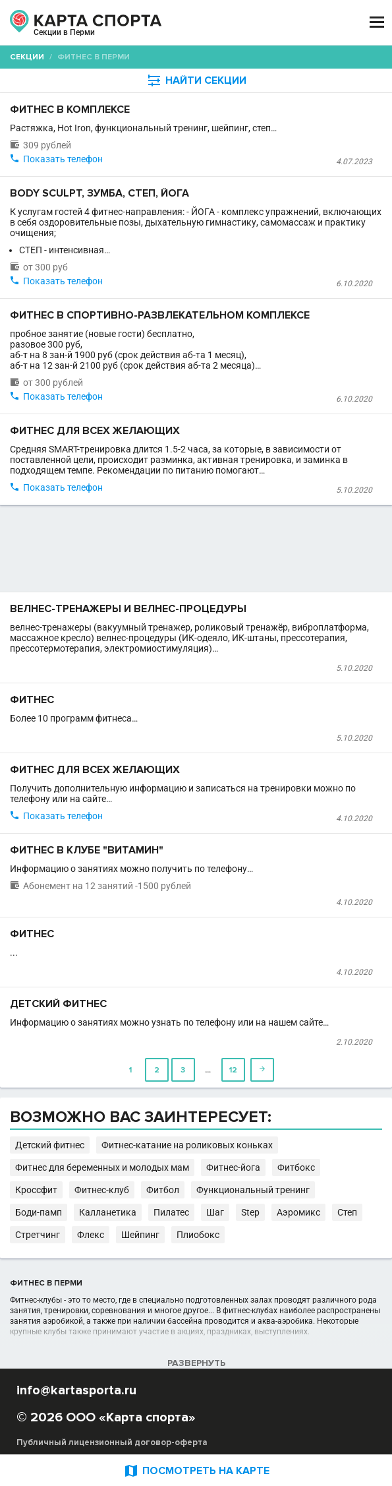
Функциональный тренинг (253, 1190)
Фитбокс (296, 1167)
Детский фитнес (49, 1145)
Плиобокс (198, 1234)
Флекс (90, 1234)
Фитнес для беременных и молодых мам (102, 1167)
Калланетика (107, 1212)
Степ (347, 1212)
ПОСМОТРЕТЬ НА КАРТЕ (196, 1470)
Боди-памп (38, 1212)
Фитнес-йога (233, 1167)
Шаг (215, 1212)
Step (250, 1212)
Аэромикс (298, 1212)
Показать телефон (63, 159)
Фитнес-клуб (101, 1190)
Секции (27, 57)
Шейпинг (140, 1234)
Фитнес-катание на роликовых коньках (187, 1145)
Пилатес (171, 1212)
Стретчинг (37, 1234)
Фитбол (162, 1190)
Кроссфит (36, 1190)
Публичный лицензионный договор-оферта (112, 1442)
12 (233, 1070)
